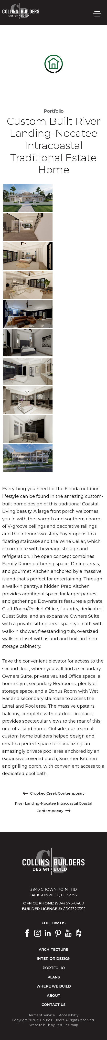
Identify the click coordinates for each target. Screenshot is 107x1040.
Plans (53, 977)
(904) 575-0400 (69, 903)
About (53, 995)
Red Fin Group (66, 1025)
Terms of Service (42, 1015)
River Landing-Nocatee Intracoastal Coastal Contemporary (53, 807)
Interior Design (54, 958)
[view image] (28, 198)
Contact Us (53, 1004)
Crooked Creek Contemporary (54, 793)
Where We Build (53, 986)
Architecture (53, 949)
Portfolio (54, 111)
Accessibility (68, 1015)
